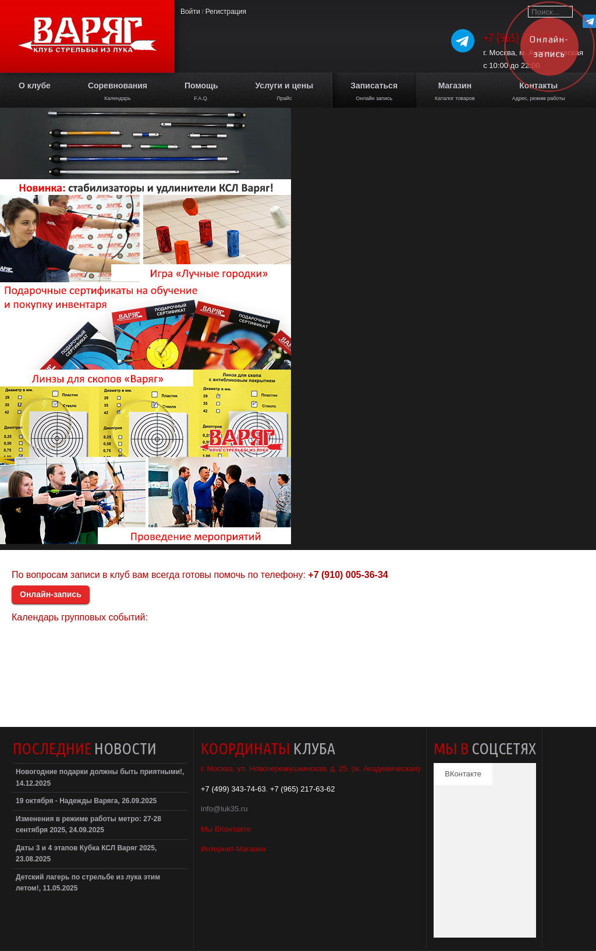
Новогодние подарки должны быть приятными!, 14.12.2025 (100, 777)
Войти (190, 12)
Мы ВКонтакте (226, 829)
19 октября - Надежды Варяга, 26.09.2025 (86, 801)
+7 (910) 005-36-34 (348, 575)
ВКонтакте (463, 773)
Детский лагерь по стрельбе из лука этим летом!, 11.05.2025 (88, 883)
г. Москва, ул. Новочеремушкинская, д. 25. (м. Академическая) (310, 768)
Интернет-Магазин (233, 848)
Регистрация (225, 12)
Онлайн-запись (50, 594)
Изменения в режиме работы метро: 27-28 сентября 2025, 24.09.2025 (88, 825)
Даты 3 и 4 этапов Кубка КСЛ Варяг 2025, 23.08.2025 (86, 854)
